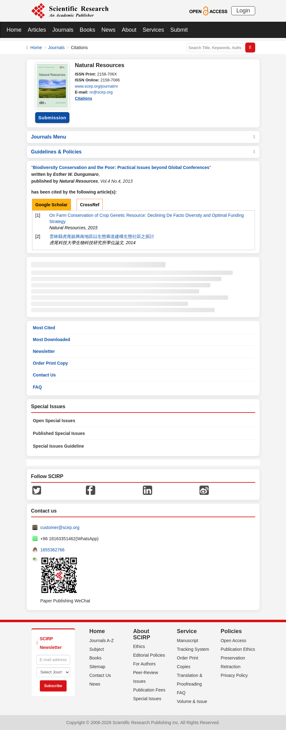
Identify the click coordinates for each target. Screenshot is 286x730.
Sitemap (97, 666)
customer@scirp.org (59, 527)
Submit (179, 30)
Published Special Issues (59, 433)
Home (14, 30)
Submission (52, 117)
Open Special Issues (54, 420)
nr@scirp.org (101, 92)
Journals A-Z (101, 640)
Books (87, 30)
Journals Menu (143, 136)
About (129, 30)
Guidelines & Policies (143, 151)
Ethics (139, 646)
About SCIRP (141, 634)
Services (153, 30)
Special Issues (147, 698)
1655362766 (52, 549)
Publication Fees (149, 689)
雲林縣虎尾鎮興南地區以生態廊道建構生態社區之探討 (101, 236)
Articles (37, 30)
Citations (83, 98)
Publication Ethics (238, 649)
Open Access (233, 640)
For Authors (144, 663)
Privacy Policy (234, 675)
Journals (62, 30)
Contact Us (44, 374)
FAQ (37, 387)
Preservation (233, 657)
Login (243, 10)
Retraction (231, 666)
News (108, 30)
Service (187, 631)
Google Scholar (51, 204)
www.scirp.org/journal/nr (96, 86)
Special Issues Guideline (58, 446)
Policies (231, 631)
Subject (96, 649)
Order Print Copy (50, 363)
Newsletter (44, 351)
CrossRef (89, 204)
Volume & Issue (192, 701)
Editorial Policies (149, 655)
